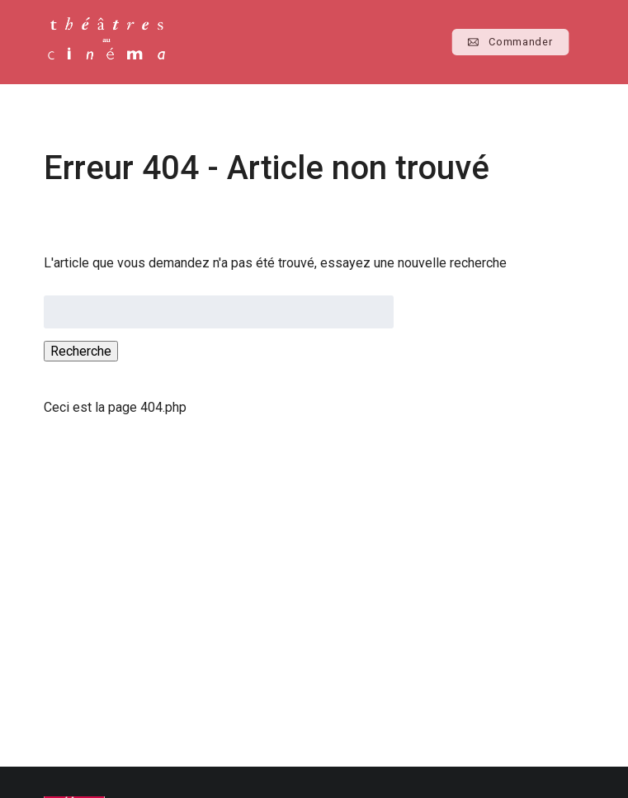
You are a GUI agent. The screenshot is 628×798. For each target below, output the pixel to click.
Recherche (80, 351)
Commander (511, 41)
